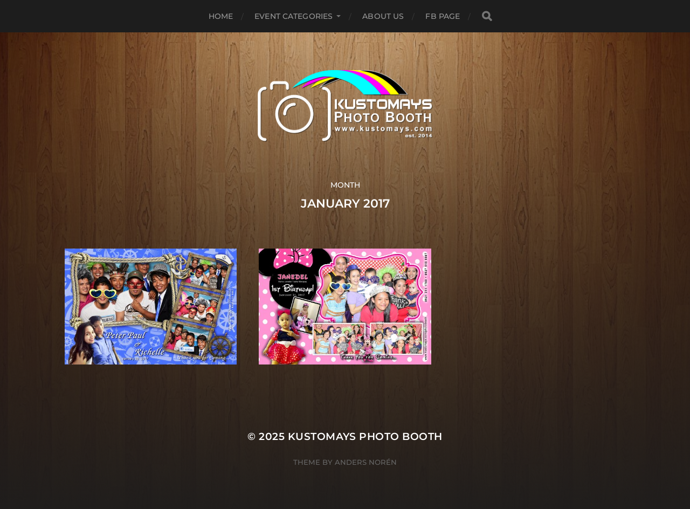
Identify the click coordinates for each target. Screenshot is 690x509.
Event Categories (293, 16)
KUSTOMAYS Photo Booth (365, 436)
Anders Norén (366, 462)
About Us (383, 16)
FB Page (442, 16)
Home (221, 16)
